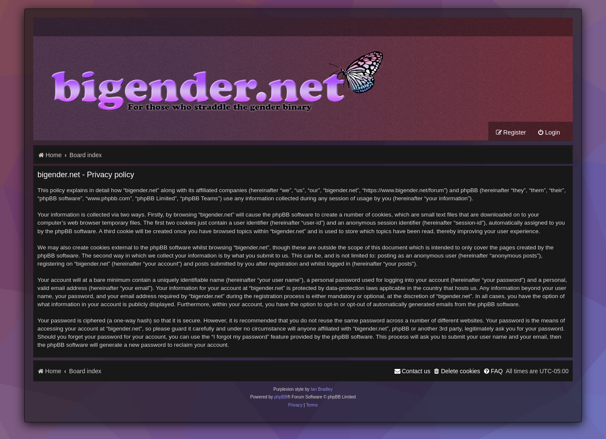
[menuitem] (548, 132)
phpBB (280, 397)
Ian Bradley (321, 389)
